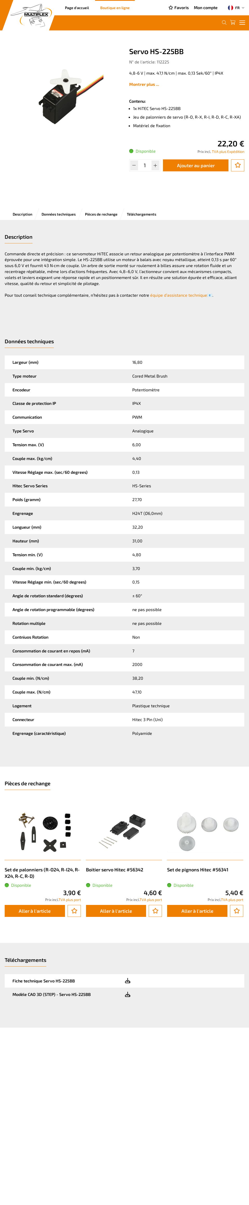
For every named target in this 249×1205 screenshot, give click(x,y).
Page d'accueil (77, 7)
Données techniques (59, 214)
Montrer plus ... (144, 84)
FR (234, 7)
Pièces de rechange (101, 214)
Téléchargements (141, 214)
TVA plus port (69, 899)
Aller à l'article (35, 911)
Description (22, 214)
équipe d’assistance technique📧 (181, 295)
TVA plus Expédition (228, 151)
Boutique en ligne (115, 7)
